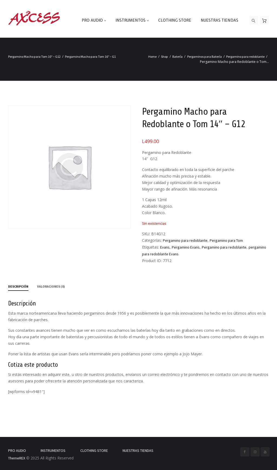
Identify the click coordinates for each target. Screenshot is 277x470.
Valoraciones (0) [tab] (51, 286)
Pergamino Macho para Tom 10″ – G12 (34, 56)
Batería (177, 56)
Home (152, 56)
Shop (164, 56)
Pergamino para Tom (226, 240)
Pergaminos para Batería (204, 56)
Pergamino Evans (186, 247)
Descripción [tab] (18, 286)
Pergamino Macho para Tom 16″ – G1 (90, 56)
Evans (165, 247)
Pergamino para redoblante (245, 56)
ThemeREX (16, 458)
